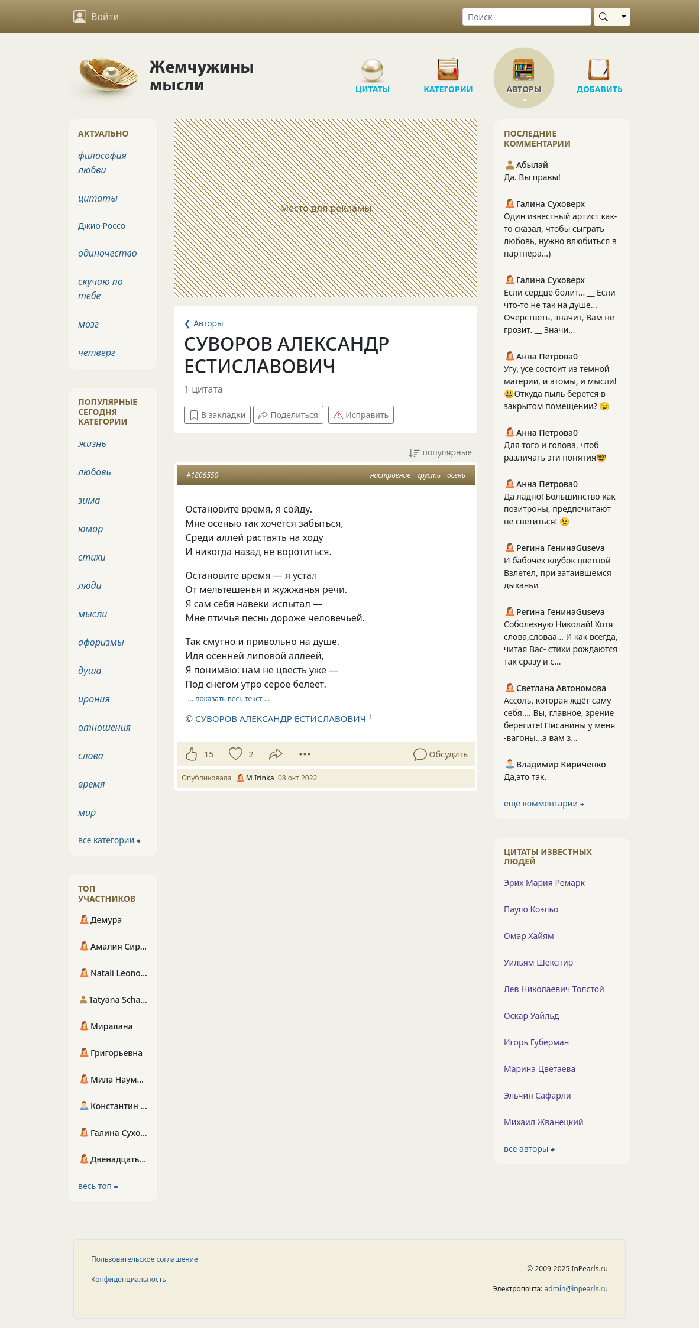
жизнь (92, 443)
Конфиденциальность (128, 1279)
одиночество (107, 253)
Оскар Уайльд (531, 1015)
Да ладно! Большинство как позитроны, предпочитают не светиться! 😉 (560, 509)
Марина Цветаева (539, 1068)
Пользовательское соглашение (144, 1259)
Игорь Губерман (536, 1042)
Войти (96, 16)
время (91, 784)
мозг (88, 324)
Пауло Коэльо (531, 909)
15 (208, 754)
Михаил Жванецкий (544, 1122)
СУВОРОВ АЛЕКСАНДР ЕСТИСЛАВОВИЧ (280, 718)
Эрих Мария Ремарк (544, 882)
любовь (94, 471)
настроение (390, 475)
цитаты (98, 198)
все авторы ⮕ (529, 1148)
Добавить (599, 65)
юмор (90, 528)
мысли (92, 613)
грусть (428, 475)
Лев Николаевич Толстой (554, 989)
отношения (104, 727)
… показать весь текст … (229, 699)
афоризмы (101, 642)
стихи (92, 556)
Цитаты (372, 65)
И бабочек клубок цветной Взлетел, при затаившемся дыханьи (557, 573)
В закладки (217, 414)
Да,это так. (525, 776)
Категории (448, 65)
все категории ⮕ (109, 840)
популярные (440, 452)
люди (90, 585)
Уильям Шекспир (538, 962)
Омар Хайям (529, 935)
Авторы (524, 65)
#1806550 (202, 475)
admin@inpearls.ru (576, 1289)
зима (89, 500)
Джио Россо (101, 225)
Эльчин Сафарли (537, 1095)
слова (90, 755)
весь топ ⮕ (98, 1185)
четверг (96, 352)
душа (90, 670)
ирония (94, 698)
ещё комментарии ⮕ (544, 803)
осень (456, 475)
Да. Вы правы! (532, 177)
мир (87, 812)
